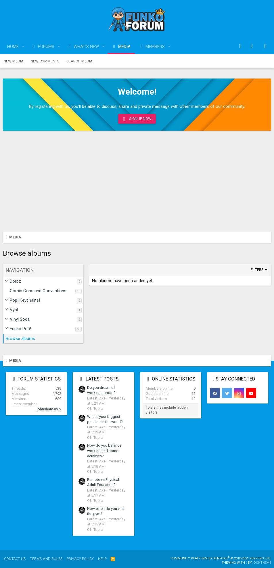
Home (13, 46)
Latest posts (102, 379)
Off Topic (95, 408)
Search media (79, 61)
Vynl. (14, 309)
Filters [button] (257, 269)
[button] (23, 46)
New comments (45, 61)
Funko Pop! (20, 328)
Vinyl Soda (20, 319)
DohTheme (262, 563)
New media (13, 61)
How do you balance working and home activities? (104, 450)
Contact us (15, 558)
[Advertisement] (137, 182)
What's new (86, 46)
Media (124, 46)
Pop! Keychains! (25, 300)
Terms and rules (46, 558)
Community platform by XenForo (220, 558)
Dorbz (15, 281)
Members (155, 46)
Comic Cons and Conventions (38, 290)
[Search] (265, 46)
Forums (46, 46)
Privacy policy (80, 558)
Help (102, 558)
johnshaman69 (49, 409)
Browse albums (20, 338)
